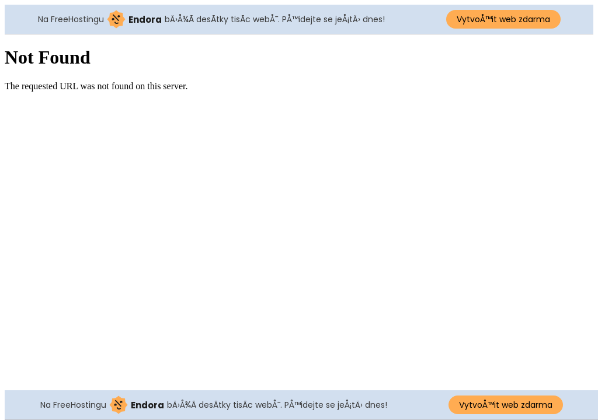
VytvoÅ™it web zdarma (503, 19)
